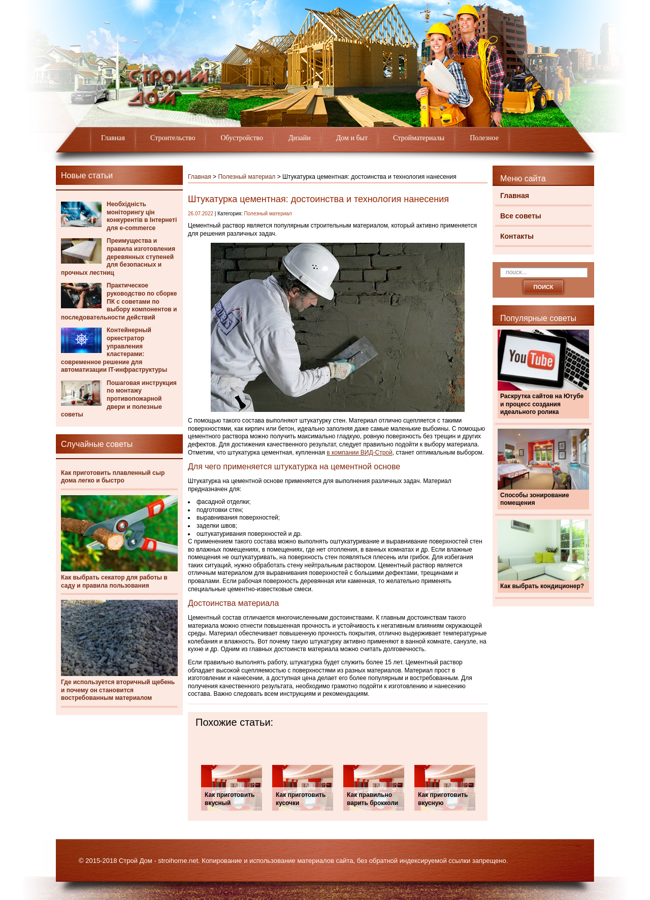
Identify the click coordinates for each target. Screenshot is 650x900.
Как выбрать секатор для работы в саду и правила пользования (114, 581)
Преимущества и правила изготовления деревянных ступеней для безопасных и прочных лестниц (118, 256)
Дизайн (299, 138)
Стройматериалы (418, 138)
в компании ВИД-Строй (360, 452)
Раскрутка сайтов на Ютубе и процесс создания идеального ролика (541, 404)
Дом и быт (352, 138)
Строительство (172, 138)
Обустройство (241, 138)
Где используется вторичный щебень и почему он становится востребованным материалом (118, 690)
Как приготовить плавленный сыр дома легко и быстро (113, 477)
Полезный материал (246, 176)
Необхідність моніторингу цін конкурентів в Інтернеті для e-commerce (142, 216)
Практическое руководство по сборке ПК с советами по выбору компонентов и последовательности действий (119, 301)
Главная (113, 138)
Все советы (520, 216)
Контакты (517, 236)
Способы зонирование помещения (534, 499)
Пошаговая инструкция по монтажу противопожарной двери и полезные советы (119, 398)
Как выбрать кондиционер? (542, 586)
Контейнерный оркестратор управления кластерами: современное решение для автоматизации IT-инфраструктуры (114, 350)
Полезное (484, 138)
